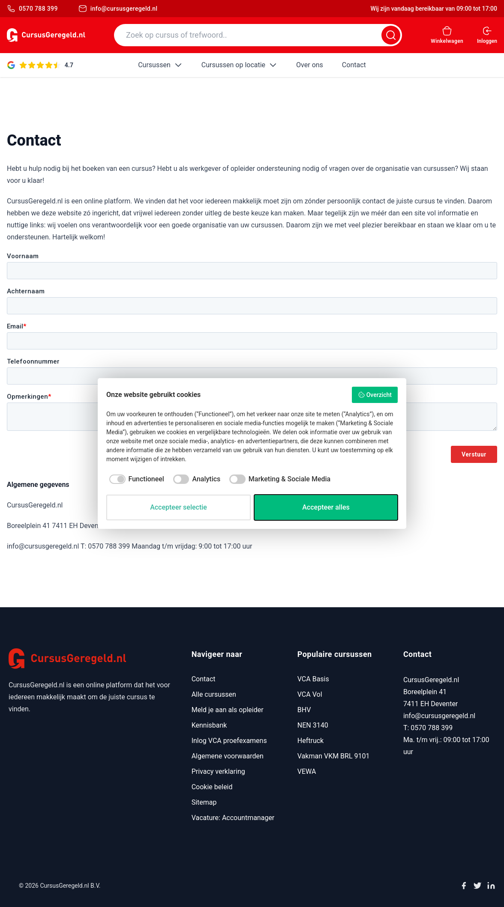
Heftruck (310, 741)
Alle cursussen (214, 694)
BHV (304, 710)
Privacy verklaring (218, 771)
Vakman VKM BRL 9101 (333, 756)
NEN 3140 (312, 725)
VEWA (306, 771)
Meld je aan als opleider (228, 710)
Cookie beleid (212, 787)
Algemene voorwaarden (228, 756)
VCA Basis (313, 679)
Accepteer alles (326, 507)
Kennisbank (209, 725)
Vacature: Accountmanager (233, 818)
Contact (204, 679)
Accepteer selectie (178, 507)
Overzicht (375, 395)
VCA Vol (309, 694)
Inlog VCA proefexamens (229, 741)
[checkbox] (135, 479)
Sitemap (204, 802)
